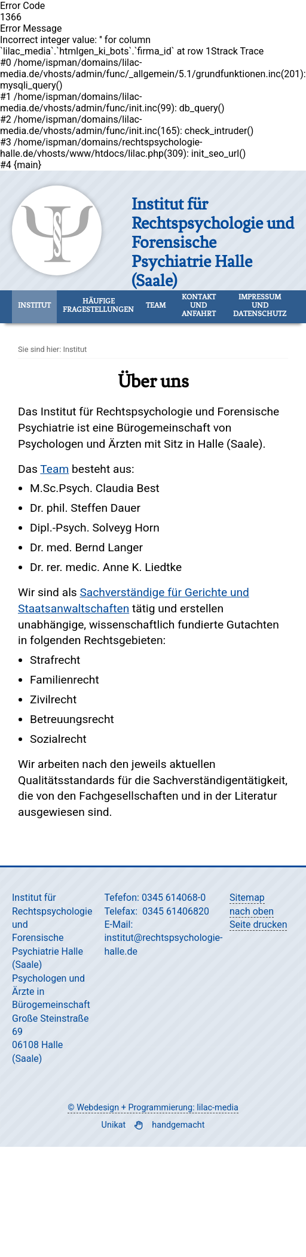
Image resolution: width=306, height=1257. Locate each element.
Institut (34, 305)
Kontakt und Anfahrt (199, 305)
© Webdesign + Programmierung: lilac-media (153, 1108)
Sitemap (247, 897)
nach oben (252, 911)
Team (156, 305)
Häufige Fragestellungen (98, 305)
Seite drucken (258, 924)
